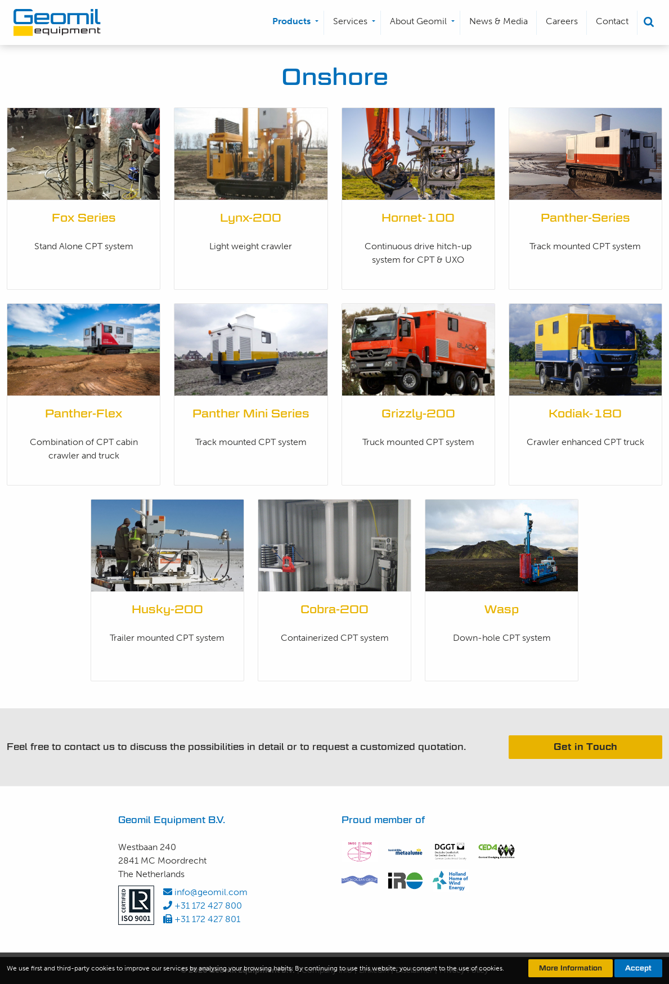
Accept (638, 968)
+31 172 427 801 (201, 919)
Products (291, 21)
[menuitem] (293, 23)
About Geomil (418, 21)
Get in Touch (585, 747)
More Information (570, 968)
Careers (562, 21)
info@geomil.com (205, 892)
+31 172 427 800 (202, 905)
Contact (612, 21)
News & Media (498, 21)
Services (350, 21)
